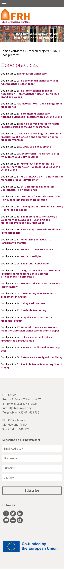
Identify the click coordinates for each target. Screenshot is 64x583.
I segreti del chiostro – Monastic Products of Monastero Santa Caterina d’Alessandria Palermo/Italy (30, 273)
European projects (37, 51)
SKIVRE (56, 51)
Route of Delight (31, 256)
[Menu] (4, 3)
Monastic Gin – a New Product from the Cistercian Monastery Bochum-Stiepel (30, 329)
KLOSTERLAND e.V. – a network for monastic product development (32, 178)
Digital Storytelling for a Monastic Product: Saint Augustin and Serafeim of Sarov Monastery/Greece (31, 136)
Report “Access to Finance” (37, 249)
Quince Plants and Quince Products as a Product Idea (26, 339)
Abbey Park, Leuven (33, 303)
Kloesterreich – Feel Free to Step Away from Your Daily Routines (30, 155)
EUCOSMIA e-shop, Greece (35, 146)
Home (4, 51)
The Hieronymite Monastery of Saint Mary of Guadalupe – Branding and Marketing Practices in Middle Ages (30, 219)
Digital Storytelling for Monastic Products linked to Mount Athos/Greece (30, 125)
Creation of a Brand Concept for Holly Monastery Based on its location (30, 198)
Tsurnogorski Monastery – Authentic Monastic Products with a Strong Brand (31, 115)
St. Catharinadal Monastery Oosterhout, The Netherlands (27, 188)
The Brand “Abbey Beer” (35, 263)
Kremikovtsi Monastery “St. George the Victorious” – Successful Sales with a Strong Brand (30, 167)
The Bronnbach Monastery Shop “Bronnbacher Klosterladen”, (30, 82)
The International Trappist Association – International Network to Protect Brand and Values (30, 94)
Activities (16, 51)
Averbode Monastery (33, 310)
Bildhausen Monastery (33, 73)
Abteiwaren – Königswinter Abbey (41, 357)
